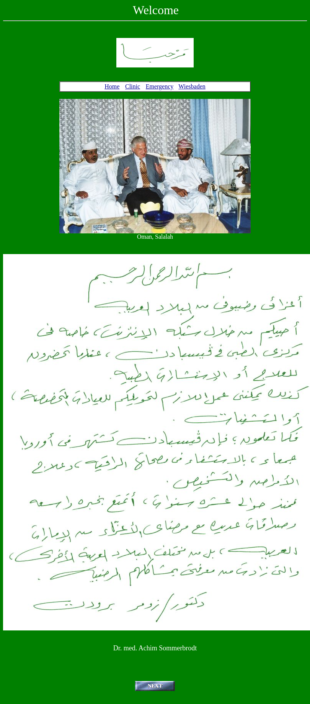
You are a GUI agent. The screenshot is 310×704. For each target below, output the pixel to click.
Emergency (160, 86)
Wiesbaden (191, 86)
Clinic (132, 86)
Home (111, 86)
